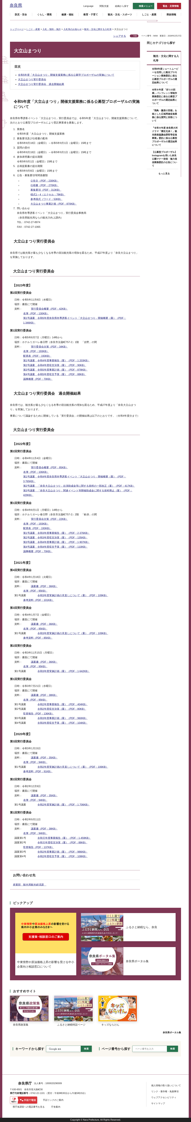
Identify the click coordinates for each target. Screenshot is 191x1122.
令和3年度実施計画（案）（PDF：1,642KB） (63, 671)
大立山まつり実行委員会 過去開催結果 (41, 84)
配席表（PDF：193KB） (37, 356)
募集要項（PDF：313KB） (46, 189)
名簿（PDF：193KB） (36, 351)
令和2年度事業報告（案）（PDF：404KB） (62, 704)
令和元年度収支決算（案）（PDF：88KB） (62, 842)
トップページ (17, 29)
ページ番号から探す (116, 1049)
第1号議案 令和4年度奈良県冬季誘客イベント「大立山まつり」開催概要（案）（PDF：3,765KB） (74, 479)
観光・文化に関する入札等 (98, 29)
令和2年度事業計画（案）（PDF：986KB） (62, 851)
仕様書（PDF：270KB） (45, 185)
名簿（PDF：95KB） (35, 590)
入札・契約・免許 (51, 29)
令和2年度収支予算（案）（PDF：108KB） (62, 856)
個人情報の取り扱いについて (166, 1085)
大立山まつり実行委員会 (32, 79)
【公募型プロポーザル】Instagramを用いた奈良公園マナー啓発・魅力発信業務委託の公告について (164, 159)
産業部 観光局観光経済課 (29, 884)
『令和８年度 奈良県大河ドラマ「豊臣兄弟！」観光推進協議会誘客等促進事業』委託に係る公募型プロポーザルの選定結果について (165, 136)
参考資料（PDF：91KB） (38, 771)
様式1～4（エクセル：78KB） (48, 194)
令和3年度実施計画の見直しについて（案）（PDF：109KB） (72, 595)
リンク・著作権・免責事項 (165, 1091)
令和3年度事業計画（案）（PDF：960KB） (62, 718)
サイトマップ (158, 1103)
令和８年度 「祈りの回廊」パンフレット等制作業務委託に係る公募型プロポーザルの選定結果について (164, 96)
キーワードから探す (29, 1049)
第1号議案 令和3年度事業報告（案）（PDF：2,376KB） (56, 533)
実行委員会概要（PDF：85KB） (49, 467)
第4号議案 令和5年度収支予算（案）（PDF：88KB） (54, 374)
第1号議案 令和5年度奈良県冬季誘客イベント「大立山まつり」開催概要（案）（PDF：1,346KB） (74, 320)
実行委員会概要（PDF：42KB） (49, 308)
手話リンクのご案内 (53, 1100)
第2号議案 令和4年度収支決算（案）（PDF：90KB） (54, 365)
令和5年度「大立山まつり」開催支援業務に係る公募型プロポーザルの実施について (66, 74)
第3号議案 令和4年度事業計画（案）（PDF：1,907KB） (56, 542)
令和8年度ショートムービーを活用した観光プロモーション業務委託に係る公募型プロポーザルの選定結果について (165, 76)
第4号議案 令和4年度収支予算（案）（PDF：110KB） (55, 546)
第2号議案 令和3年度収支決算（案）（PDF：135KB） (55, 537)
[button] (87, 6)
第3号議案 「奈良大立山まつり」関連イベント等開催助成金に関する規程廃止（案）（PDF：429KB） (77, 493)
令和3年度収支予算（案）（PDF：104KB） (62, 722)
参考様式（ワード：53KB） (46, 199)
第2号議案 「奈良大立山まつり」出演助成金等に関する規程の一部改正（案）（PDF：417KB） (79, 485)
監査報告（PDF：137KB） (38, 847)
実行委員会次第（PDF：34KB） (49, 346)
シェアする (119, 36)
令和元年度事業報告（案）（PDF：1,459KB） (64, 838)
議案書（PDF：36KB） (44, 586)
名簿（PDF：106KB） (36, 472)
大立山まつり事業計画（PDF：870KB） (54, 203)
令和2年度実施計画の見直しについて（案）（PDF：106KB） (72, 766)
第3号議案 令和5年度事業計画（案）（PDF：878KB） (55, 369)
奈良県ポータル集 (172, 1032)
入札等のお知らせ (72, 29)
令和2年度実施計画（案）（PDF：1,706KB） (63, 804)
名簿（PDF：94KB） (35, 762)
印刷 (135, 36)
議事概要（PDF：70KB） (38, 379)
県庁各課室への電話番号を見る (29, 1107)
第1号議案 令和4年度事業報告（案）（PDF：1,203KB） (56, 360)
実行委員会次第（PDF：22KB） (49, 519)
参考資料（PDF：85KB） (38, 637)
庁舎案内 (55, 1107)
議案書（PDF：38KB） (44, 695)
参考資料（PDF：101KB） (38, 600)
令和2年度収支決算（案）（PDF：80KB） (61, 708)
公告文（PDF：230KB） (45, 180)
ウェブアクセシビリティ (163, 1097)
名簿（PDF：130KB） (36, 313)
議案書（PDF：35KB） (44, 757)
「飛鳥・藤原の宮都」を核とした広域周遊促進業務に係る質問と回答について (164, 115)
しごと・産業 (33, 29)
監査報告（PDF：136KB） (38, 713)
